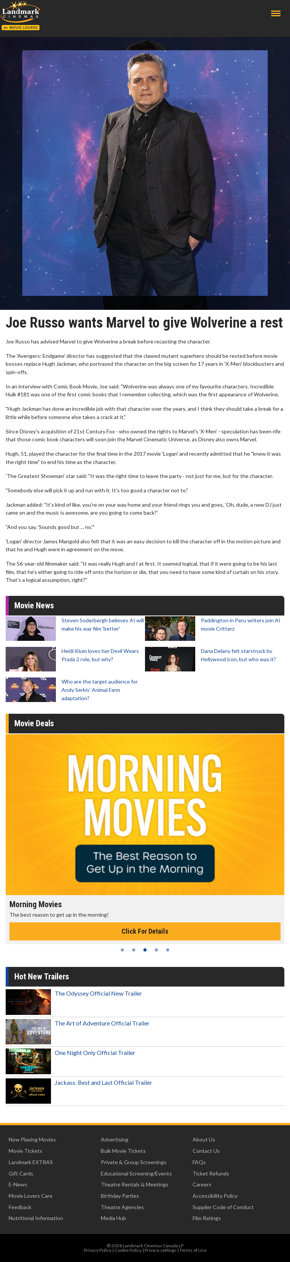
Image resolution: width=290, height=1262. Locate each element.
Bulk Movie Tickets (123, 1151)
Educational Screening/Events (136, 1173)
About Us (204, 1139)
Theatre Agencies (122, 1207)
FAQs (199, 1162)
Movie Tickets (25, 1151)
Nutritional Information (36, 1218)
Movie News (34, 605)
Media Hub (113, 1218)
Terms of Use (193, 1250)
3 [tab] (145, 950)
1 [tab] (122, 950)
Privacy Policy (97, 1250)
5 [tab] (167, 950)
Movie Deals (34, 723)
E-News (18, 1184)
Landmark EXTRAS (31, 1162)
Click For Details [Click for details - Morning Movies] (145, 931)
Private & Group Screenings (134, 1162)
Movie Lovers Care (30, 1195)
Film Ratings (207, 1218)
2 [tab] (133, 950)
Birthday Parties (120, 1195)
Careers (202, 1184)
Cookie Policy (128, 1250)
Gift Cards (21, 1173)
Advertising (114, 1139)
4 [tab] (156, 950)
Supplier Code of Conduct (223, 1207)
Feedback (20, 1207)
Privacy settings (160, 1250)
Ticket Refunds (211, 1173)
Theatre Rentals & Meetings (134, 1184)
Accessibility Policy (215, 1195)
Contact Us (206, 1151)
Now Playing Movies (32, 1139)
